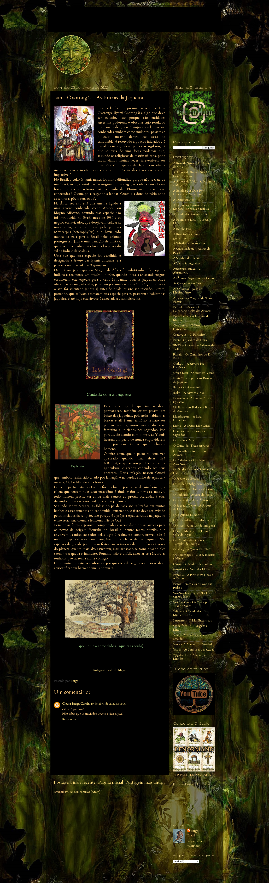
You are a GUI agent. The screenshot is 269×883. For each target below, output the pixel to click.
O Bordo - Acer (183, 440)
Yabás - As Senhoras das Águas (193, 649)
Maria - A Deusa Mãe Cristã (191, 426)
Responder (69, 719)
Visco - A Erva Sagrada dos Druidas (191, 637)
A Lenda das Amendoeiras (190, 214)
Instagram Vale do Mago (109, 670)
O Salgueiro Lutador (187, 515)
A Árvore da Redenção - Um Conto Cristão (192, 174)
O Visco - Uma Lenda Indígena (194, 526)
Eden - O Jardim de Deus (190, 340)
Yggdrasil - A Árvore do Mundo (189, 657)
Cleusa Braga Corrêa (76, 704)
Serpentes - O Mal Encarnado (192, 620)
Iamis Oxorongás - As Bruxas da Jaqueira (192, 380)
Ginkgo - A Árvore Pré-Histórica (189, 366)
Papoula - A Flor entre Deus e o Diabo (193, 577)
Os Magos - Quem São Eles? (192, 549)
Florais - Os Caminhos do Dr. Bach (192, 356)
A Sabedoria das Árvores (189, 243)
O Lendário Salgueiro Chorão (193, 484)
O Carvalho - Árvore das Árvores (189, 453)
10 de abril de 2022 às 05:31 (108, 704)
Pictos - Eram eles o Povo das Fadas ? (192, 586)
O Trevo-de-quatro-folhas (191, 520)
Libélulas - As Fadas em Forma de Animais (193, 409)
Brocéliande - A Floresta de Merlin (191, 318)
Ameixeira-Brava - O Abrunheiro (187, 271)
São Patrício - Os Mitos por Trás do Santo (191, 604)
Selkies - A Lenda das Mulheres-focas (187, 613)
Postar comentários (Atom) (82, 792)
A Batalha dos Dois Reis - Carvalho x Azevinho (190, 192)
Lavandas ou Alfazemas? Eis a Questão (192, 400)
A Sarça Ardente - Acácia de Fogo (191, 251)
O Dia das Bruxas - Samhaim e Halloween (193, 471)
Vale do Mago (76, 15)
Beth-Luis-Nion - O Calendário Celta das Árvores (192, 309)
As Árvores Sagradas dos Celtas (193, 278)
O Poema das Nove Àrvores (191, 500)
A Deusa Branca (183, 200)
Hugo (194, 831)
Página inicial (110, 782)
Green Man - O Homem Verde (193, 373)
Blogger (160, 876)
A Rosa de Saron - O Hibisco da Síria (192, 165)
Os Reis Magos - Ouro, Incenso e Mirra (194, 557)
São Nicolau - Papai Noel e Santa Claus (191, 595)
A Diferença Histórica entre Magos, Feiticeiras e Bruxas (191, 207)
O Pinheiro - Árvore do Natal (193, 495)
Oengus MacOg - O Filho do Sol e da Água (192, 533)
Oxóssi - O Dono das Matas (191, 569)
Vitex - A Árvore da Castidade (193, 644)
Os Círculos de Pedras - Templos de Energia (188, 542)
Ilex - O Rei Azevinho (187, 387)
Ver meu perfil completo (196, 843)
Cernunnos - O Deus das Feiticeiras (189, 327)
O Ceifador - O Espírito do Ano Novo (191, 462)
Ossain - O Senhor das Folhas (192, 564)
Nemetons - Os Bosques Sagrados (189, 433)
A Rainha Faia (182, 229)
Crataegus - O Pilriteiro (189, 334)
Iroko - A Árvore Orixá (188, 393)
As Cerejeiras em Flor (187, 283)
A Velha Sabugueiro (186, 263)
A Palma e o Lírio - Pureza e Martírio (192, 222)
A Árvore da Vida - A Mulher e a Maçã (194, 183)
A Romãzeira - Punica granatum (187, 236)
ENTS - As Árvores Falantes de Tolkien (193, 347)
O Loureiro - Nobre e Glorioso (194, 489)
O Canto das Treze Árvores (191, 445)
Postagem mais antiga (145, 782)
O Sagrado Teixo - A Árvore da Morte (192, 507)
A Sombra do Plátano (187, 258)
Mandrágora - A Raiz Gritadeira (187, 418)
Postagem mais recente (75, 782)
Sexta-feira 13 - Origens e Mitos (190, 628)
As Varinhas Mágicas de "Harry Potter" (193, 300)
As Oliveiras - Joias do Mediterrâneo (187, 291)
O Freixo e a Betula (186, 478)
